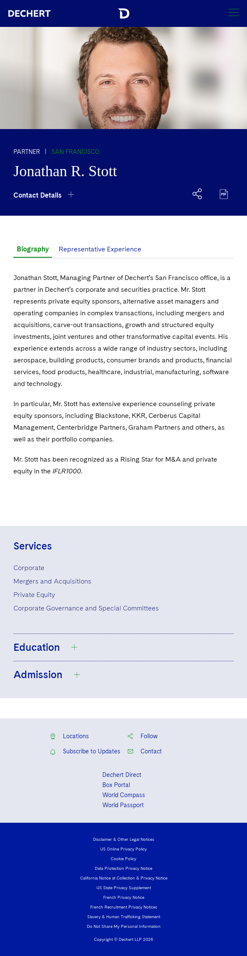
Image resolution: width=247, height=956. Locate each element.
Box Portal (116, 785)
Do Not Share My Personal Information (124, 926)
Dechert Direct (121, 774)
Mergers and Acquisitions (52, 581)
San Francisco (75, 152)
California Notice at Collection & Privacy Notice (123, 877)
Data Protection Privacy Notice (123, 868)
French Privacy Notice (123, 897)
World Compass (123, 795)
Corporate (28, 568)
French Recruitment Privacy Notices (123, 906)
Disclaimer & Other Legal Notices (123, 839)
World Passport (123, 805)
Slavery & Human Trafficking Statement (123, 916)
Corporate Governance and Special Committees (86, 608)
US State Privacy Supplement (123, 887)
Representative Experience (100, 249)
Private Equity (34, 595)
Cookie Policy (123, 858)
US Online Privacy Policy (123, 848)
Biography (33, 249)
